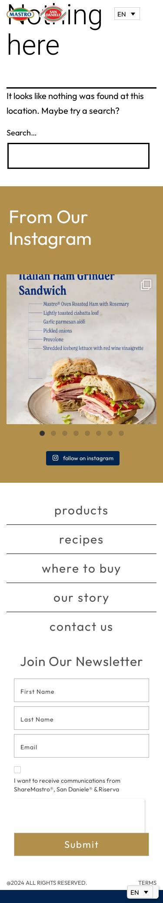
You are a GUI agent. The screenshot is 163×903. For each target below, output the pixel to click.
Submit (81, 844)
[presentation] (79, 815)
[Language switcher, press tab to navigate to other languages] (127, 13)
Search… (22, 133)
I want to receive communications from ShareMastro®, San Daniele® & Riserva (67, 779)
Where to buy (81, 568)
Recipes (81, 539)
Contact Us (81, 626)
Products (81, 509)
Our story (81, 597)
